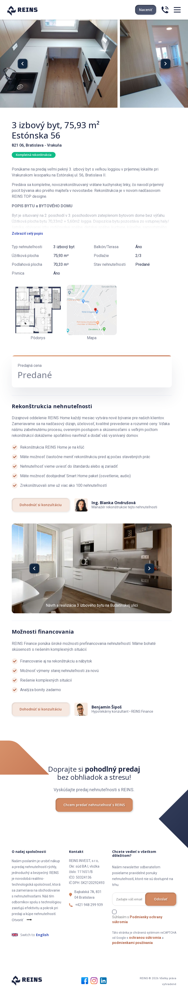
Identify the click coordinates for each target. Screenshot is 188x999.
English (42, 944)
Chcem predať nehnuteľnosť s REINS (94, 814)
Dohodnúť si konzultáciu (41, 514)
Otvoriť (17, 929)
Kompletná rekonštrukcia (33, 155)
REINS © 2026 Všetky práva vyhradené (152, 989)
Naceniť (145, 9)
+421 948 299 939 (89, 914)
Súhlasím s (137, 929)
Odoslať (160, 908)
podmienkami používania (132, 952)
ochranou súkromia (145, 947)
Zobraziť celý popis (27, 243)
